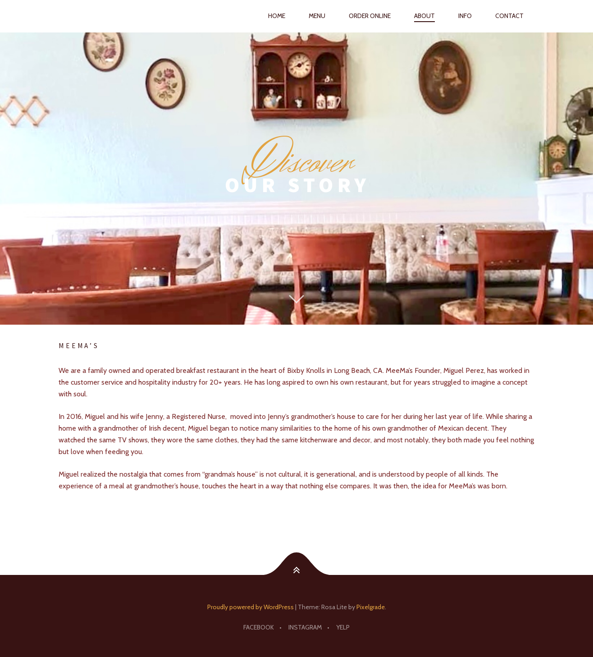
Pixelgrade (370, 607)
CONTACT (509, 16)
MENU (317, 16)
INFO (465, 16)
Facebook (258, 627)
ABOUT (424, 16)
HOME (276, 16)
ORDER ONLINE (370, 16)
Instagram (305, 627)
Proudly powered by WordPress (250, 607)
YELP (343, 627)
